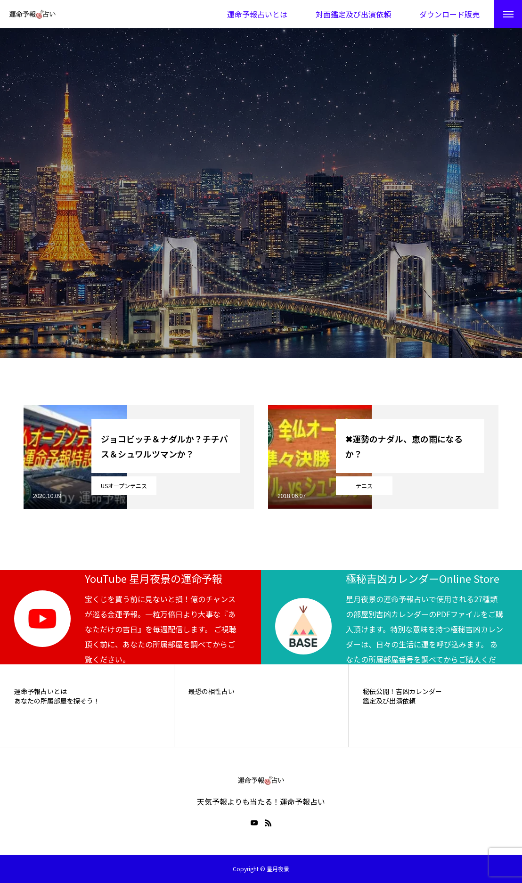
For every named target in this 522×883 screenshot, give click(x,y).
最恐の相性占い (211, 691)
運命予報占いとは (40, 691)
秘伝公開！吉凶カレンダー (402, 691)
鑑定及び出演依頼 (389, 700)
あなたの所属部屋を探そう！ (57, 700)
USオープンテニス (124, 486)
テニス (364, 486)
